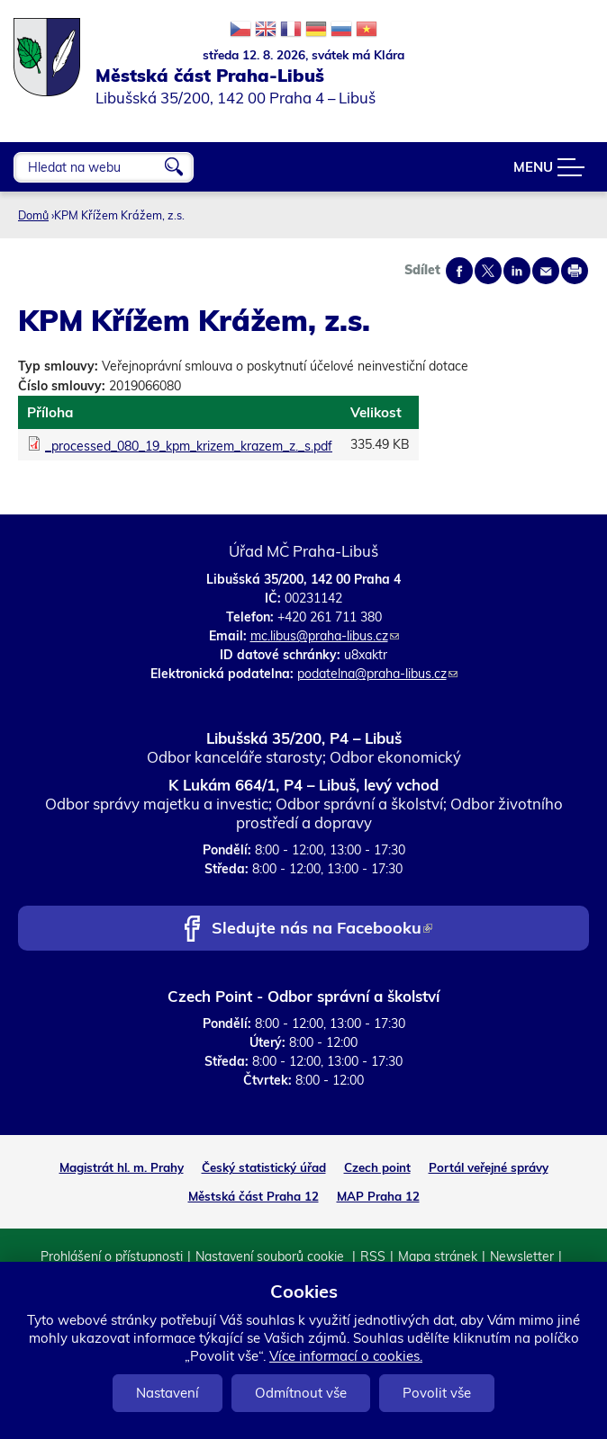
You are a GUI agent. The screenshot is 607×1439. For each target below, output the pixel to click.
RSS (372, 1256)
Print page (574, 270)
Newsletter (522, 1256)
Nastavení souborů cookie (271, 1256)
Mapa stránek (437, 1256)
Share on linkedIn (516, 270)
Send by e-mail (545, 270)
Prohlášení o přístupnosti (112, 1256)
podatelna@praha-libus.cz (377, 674)
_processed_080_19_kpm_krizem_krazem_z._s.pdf (188, 446)
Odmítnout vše (301, 1392)
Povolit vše (437, 1392)
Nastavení (167, 1392)
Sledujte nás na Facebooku (322, 929)
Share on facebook (459, 270)
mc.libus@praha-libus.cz (324, 636)
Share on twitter (488, 270)
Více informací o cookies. (345, 1355)
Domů (33, 215)
